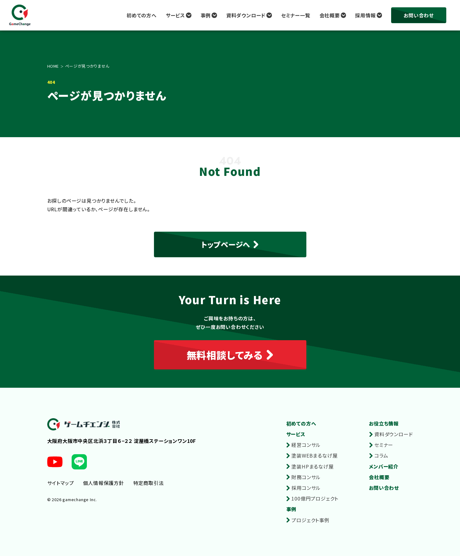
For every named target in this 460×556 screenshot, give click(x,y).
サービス (175, 15)
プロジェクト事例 (310, 520)
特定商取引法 (148, 482)
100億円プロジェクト (314, 498)
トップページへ (225, 244)
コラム (381, 455)
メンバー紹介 (383, 466)
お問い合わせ (419, 15)
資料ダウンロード (246, 15)
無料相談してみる (225, 355)
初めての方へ (142, 15)
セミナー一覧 (295, 15)
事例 (206, 15)
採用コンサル (306, 487)
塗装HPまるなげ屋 (312, 466)
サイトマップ (60, 482)
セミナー (383, 444)
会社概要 (329, 15)
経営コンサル (306, 444)
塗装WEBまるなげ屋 (314, 455)
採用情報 (365, 15)
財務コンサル (306, 477)
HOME (53, 66)
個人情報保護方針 (103, 482)
